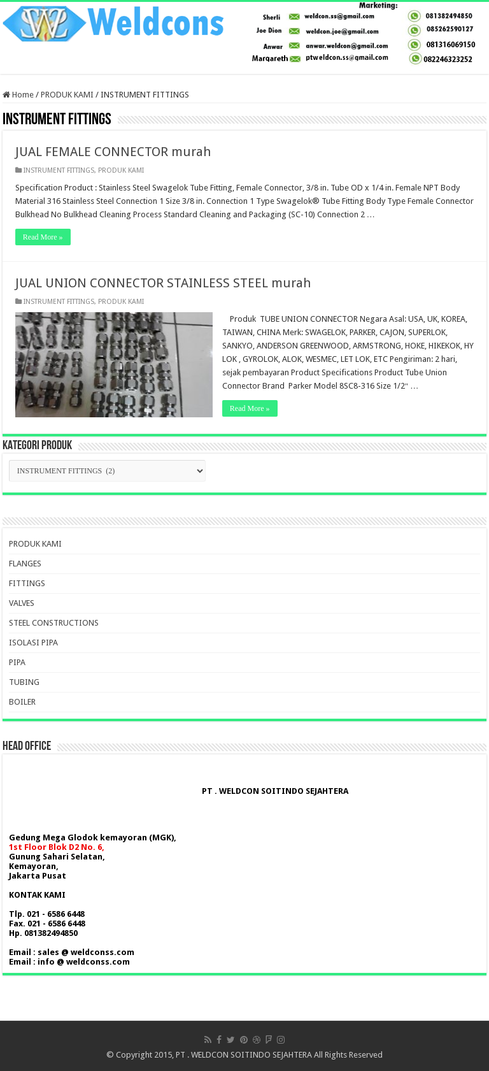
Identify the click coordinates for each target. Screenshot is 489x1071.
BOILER (22, 702)
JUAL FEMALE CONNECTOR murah (113, 151)
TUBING (24, 682)
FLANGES (25, 563)
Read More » (43, 237)
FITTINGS (27, 583)
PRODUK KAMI (67, 94)
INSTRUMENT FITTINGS (59, 170)
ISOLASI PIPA (33, 642)
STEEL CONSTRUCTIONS (54, 623)
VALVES (21, 603)
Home (18, 94)
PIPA (17, 662)
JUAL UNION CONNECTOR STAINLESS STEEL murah (163, 283)
